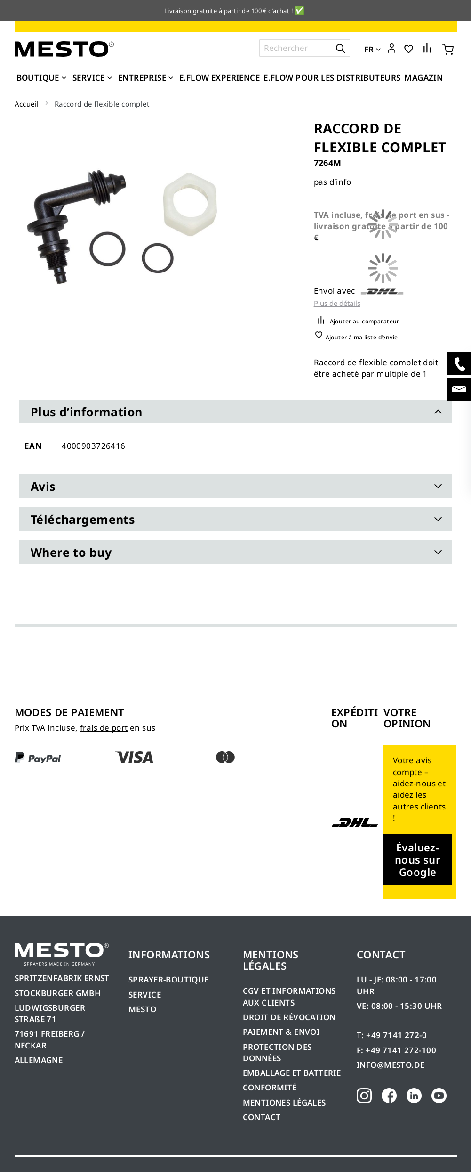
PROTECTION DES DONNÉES (277, 1052)
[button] (391, 48)
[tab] (235, 411)
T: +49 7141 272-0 (392, 1035)
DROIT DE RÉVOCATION (289, 1017)
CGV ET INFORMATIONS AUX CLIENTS (289, 996)
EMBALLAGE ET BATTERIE (292, 1072)
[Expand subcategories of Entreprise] (171, 78)
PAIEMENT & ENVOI (281, 1031)
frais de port (104, 727)
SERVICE (144, 994)
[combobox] (304, 48)
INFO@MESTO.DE (390, 1064)
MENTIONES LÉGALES (284, 1102)
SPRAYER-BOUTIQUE (168, 979)
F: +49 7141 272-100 (396, 1050)
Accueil (27, 103)
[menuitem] (43, 78)
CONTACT (262, 1117)
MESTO (142, 1009)
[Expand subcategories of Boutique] (64, 78)
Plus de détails (337, 303)
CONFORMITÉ (270, 1087)
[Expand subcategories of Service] (109, 78)
